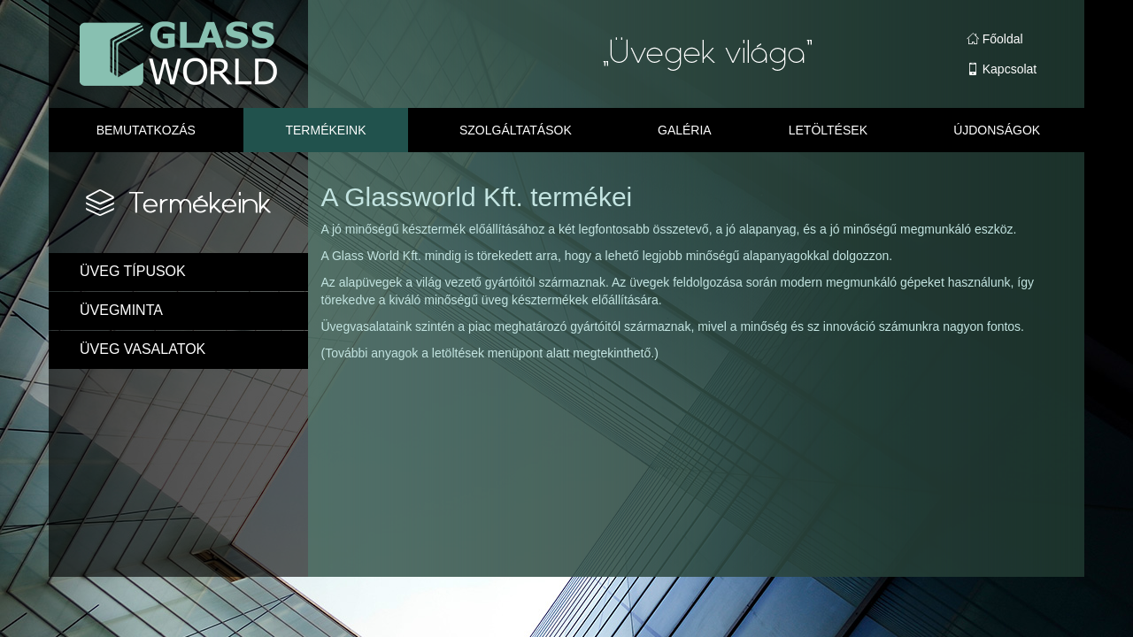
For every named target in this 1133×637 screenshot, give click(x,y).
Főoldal (995, 39)
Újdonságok (996, 130)
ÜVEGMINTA (121, 310)
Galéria (685, 130)
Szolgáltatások (515, 130)
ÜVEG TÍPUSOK (133, 271)
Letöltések (828, 130)
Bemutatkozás (146, 130)
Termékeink (325, 130)
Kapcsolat (1002, 69)
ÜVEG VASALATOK (142, 349)
